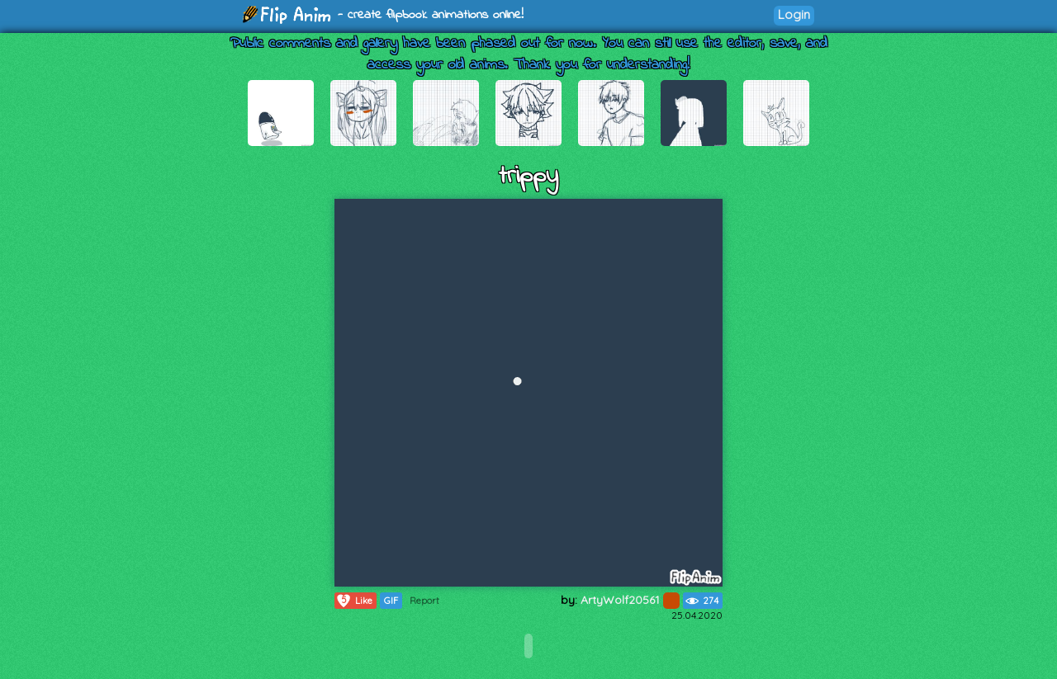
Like (353, 600)
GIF (391, 600)
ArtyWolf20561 (630, 599)
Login (794, 14)
